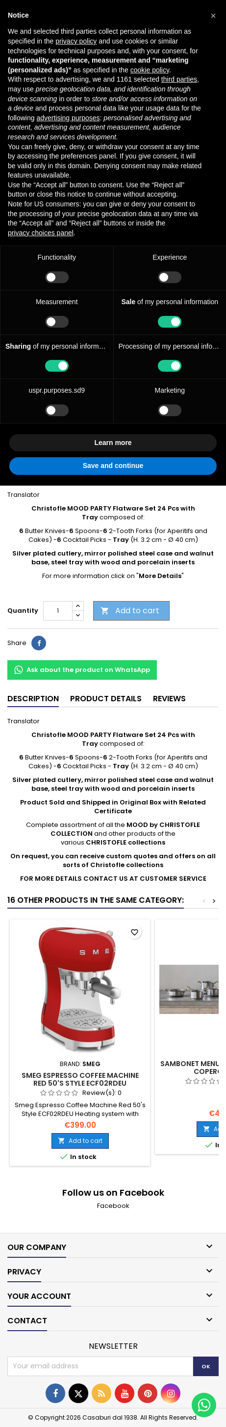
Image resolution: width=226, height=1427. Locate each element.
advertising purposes (68, 118)
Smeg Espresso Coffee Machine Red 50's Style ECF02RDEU (80, 1079)
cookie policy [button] (149, 70)
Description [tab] (33, 698)
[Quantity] (58, 611)
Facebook (113, 1205)
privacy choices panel (41, 233)
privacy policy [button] (76, 41)
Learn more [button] (112, 442)
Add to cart (129, 610)
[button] (213, 15)
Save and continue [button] (113, 465)
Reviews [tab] (169, 698)
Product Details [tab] (106, 698)
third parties (179, 79)
